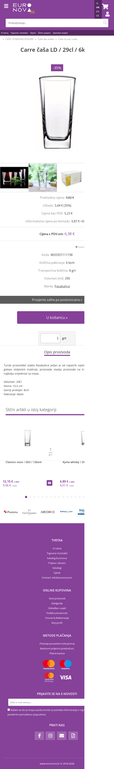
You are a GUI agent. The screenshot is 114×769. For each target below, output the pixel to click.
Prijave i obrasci (57, 563)
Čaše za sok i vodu (67, 39)
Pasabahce (62, 286)
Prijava (105, 17)
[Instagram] (50, 736)
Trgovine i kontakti (19, 32)
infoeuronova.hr (62, 577)
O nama (4, 32)
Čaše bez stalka (46, 39)
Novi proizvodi (57, 598)
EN (97, 11)
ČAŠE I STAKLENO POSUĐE (19, 39)
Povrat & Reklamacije (57, 618)
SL (97, 3)
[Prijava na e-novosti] (102, 702)
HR (97, 7)
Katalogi (57, 568)
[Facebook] (39, 736)
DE (97, 15)
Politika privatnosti (57, 613)
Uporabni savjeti (60, 32)
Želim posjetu (44, 32)
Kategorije (57, 603)
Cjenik (57, 572)
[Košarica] (104, 6)
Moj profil (57, 622)
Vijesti (33, 32)
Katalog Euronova (57, 558)
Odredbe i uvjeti (57, 608)
